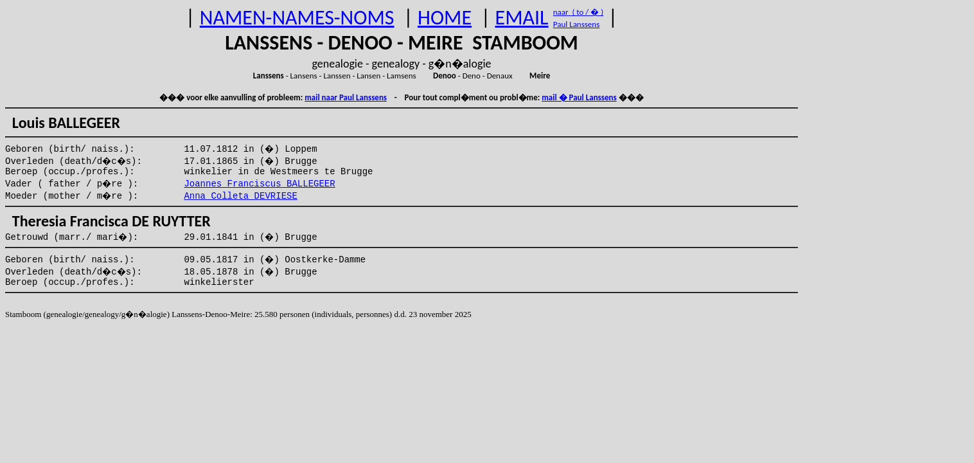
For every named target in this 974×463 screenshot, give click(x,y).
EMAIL (522, 17)
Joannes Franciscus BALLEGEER (259, 184)
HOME (445, 17)
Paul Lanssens (576, 24)
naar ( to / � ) (578, 12)
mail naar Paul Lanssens (346, 97)
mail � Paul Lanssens (579, 97)
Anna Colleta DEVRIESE (240, 196)
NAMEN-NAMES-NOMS (297, 17)
